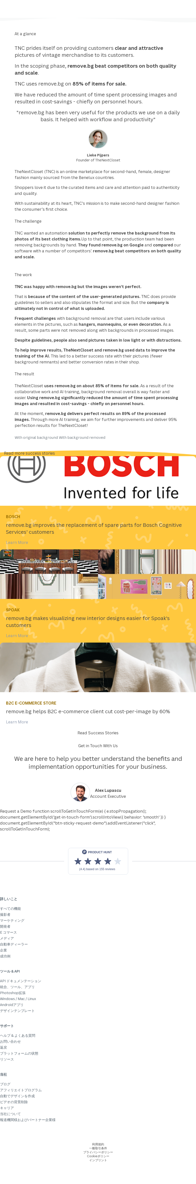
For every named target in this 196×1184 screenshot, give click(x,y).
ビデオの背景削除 (14, 1101)
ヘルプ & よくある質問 (17, 1035)
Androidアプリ (12, 1004)
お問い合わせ (10, 1041)
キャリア (7, 1107)
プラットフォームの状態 (19, 1053)
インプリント (98, 1160)
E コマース (8, 932)
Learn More (17, 542)
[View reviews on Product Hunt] (98, 861)
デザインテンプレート (17, 1010)
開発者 (5, 926)
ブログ (5, 1084)
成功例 (5, 956)
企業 (3, 950)
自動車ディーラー (14, 944)
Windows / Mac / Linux (18, 998)
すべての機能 (10, 908)
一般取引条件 (98, 1148)
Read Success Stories (98, 733)
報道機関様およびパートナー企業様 (28, 1119)
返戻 (3, 1047)
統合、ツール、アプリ (17, 986)
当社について (10, 1113)
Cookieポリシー (98, 1156)
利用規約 (98, 1144)
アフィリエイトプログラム (21, 1090)
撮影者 (5, 914)
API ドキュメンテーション (20, 980)
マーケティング (12, 920)
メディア (7, 938)
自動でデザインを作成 (17, 1096)
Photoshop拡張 (13, 992)
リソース (7, 1059)
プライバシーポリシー (98, 1152)
